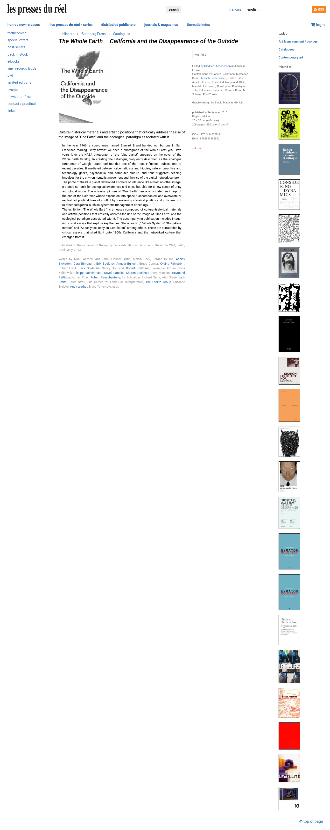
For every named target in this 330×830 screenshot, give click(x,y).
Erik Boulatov (105, 263)
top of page (311, 821)
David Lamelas (114, 273)
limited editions (19, 82)
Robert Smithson (137, 268)
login (318, 24)
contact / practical (21, 104)
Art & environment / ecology (298, 41)
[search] (140, 9)
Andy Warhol (78, 286)
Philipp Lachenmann (88, 273)
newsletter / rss (19, 97)
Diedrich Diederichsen (217, 66)
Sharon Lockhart (137, 273)
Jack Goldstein (89, 268)
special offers (17, 40)
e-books (13, 61)
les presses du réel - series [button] (71, 25)
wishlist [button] (200, 54)
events (12, 90)
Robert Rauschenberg (105, 277)
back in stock (17, 54)
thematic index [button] (198, 25)
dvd (10, 75)
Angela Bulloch (126, 263)
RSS (319, 9)
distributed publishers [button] (118, 25)
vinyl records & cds (21, 68)
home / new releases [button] (23, 25)
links (11, 111)
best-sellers (16, 47)
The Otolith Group (158, 282)
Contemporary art (291, 57)
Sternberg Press (93, 34)
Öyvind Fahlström (172, 263)
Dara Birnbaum (83, 263)
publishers (66, 34)
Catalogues (121, 34)
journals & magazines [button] (161, 25)
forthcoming (17, 33)
